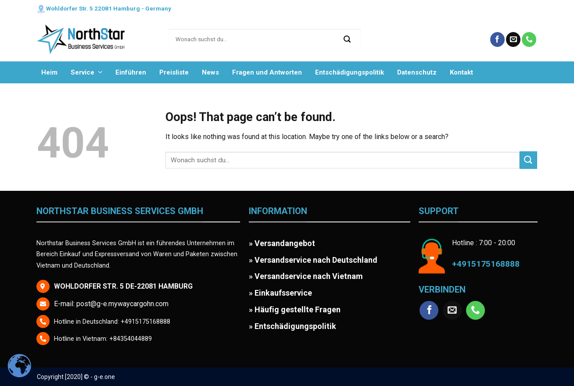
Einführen (130, 72)
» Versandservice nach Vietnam (306, 276)
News (210, 72)
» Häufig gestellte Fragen (295, 309)
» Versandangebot (282, 243)
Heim (49, 72)
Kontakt (461, 72)
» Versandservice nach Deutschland (313, 259)
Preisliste (174, 72)
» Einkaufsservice (280, 292)
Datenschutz (417, 72)
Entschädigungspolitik (349, 72)
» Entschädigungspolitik (292, 326)
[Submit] (347, 39)
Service (86, 72)
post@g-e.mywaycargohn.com (122, 304)
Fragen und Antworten (267, 72)
